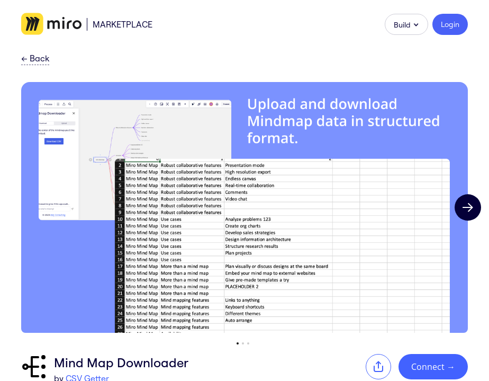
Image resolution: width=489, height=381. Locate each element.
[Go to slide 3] (248, 343)
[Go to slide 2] (243, 343)
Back (35, 59)
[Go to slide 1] (238, 343)
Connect (433, 367)
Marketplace (122, 24)
